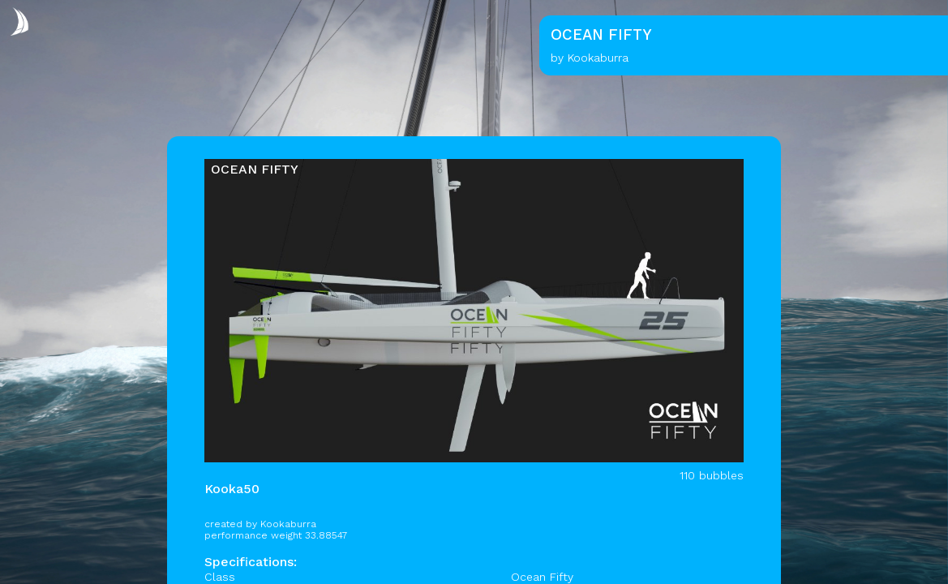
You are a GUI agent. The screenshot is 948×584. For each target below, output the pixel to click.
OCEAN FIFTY (254, 169)
